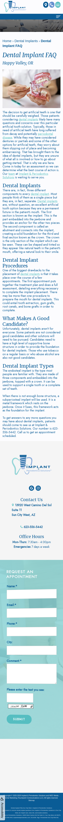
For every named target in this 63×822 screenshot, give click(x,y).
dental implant (40, 194)
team (11, 174)
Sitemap (31, 800)
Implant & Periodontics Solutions (25, 176)
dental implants (28, 119)
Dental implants (47, 201)
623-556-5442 (31, 518)
